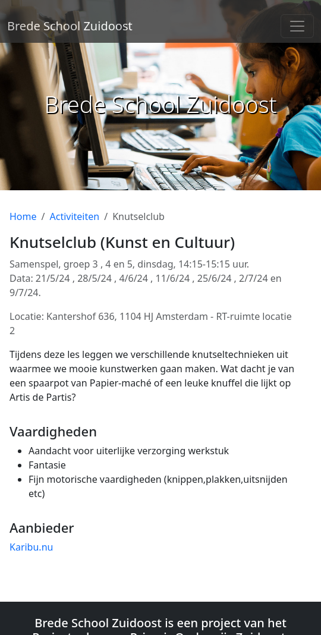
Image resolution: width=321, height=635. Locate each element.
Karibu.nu (31, 547)
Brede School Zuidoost (70, 26)
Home (23, 216)
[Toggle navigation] (297, 26)
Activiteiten (74, 216)
